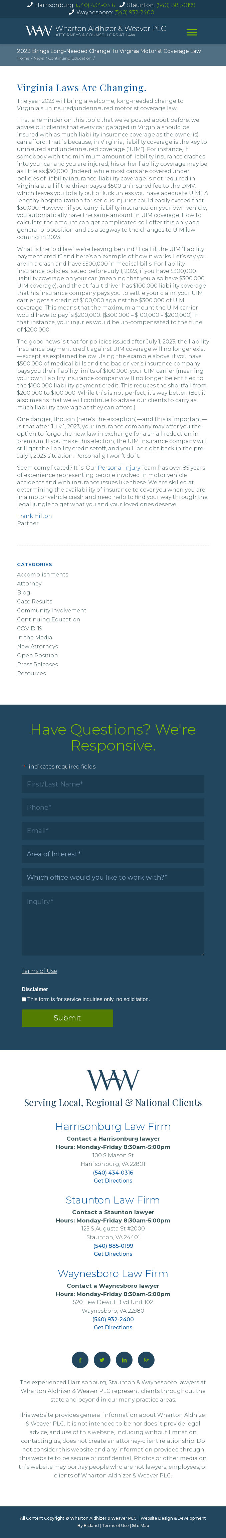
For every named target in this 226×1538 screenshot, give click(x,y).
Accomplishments (42, 574)
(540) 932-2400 (134, 12)
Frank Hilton (34, 516)
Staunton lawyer (129, 1212)
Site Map (140, 1525)
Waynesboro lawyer (129, 1285)
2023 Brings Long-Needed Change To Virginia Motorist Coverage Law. (109, 51)
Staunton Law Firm (113, 1200)
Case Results (34, 601)
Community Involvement (51, 610)
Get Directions (113, 1181)
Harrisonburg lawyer (129, 1138)
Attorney (29, 583)
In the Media (34, 637)
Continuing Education (48, 619)
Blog (23, 592)
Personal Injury (119, 468)
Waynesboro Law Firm (113, 1273)
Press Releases (37, 664)
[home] (95, 31)
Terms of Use (115, 1525)
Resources (31, 673)
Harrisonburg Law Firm (113, 1126)
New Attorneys (37, 646)
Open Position (37, 655)
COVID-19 (29, 628)
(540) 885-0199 (175, 5)
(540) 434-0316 (95, 5)
